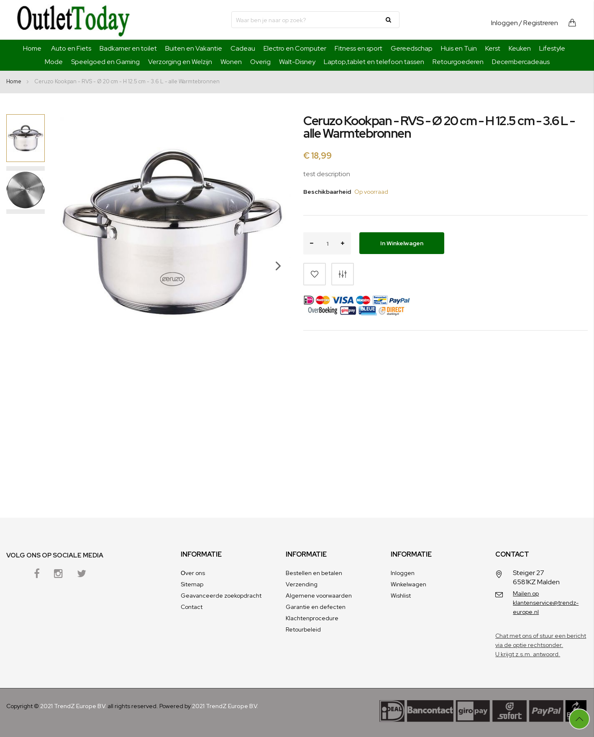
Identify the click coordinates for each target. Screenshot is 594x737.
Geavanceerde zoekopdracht (221, 595)
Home (32, 48)
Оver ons (193, 573)
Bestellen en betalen (314, 573)
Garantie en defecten (316, 607)
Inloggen (504, 22)
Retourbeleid (303, 629)
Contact (191, 607)
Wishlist (401, 595)
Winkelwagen (408, 584)
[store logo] (73, 19)
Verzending (301, 584)
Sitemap (192, 584)
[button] (274, 290)
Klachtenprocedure (312, 618)
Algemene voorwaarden (319, 595)
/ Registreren (538, 22)
